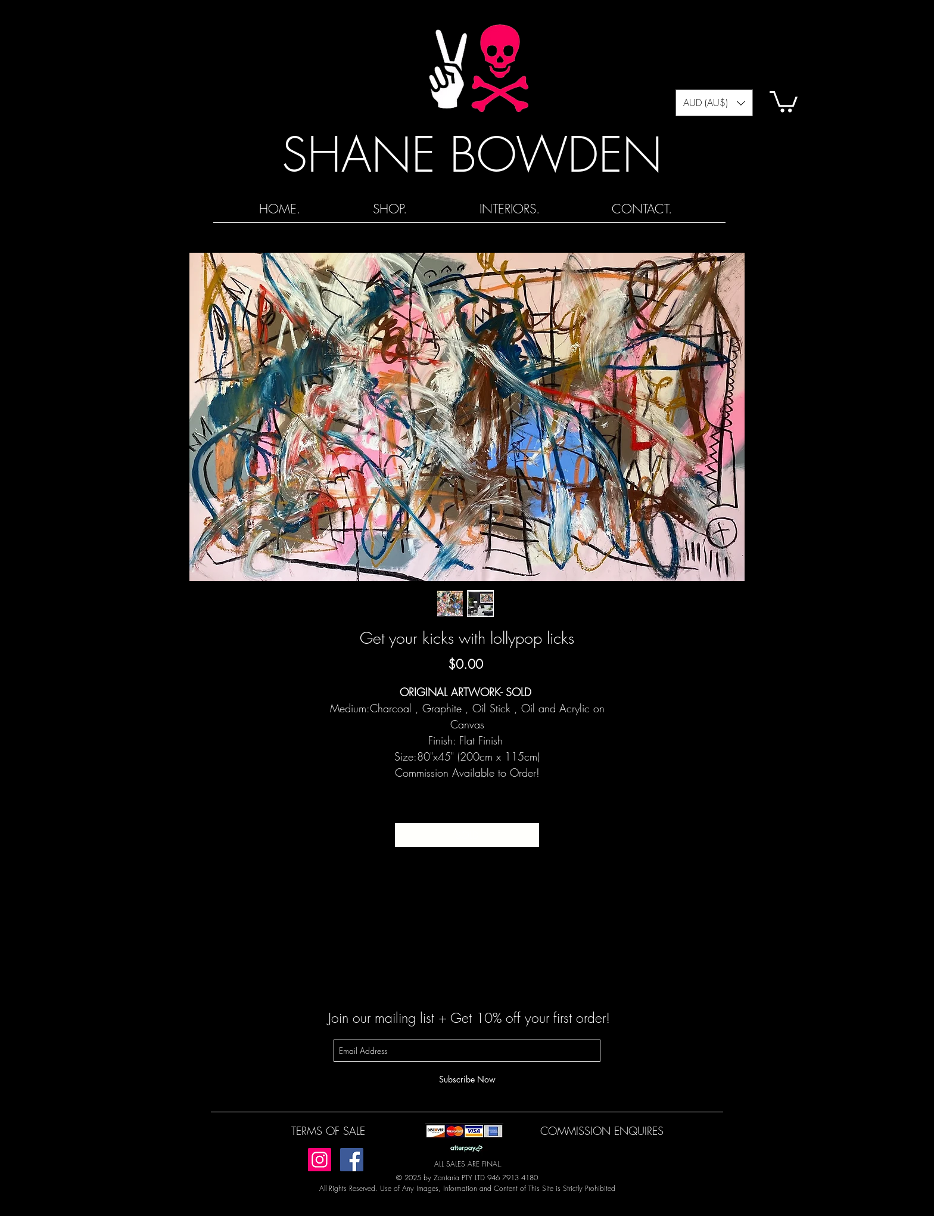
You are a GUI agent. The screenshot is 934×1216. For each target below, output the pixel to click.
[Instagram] (319, 1159)
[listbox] (714, 102)
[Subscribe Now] (467, 1079)
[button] (714, 102)
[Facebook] (351, 1159)
